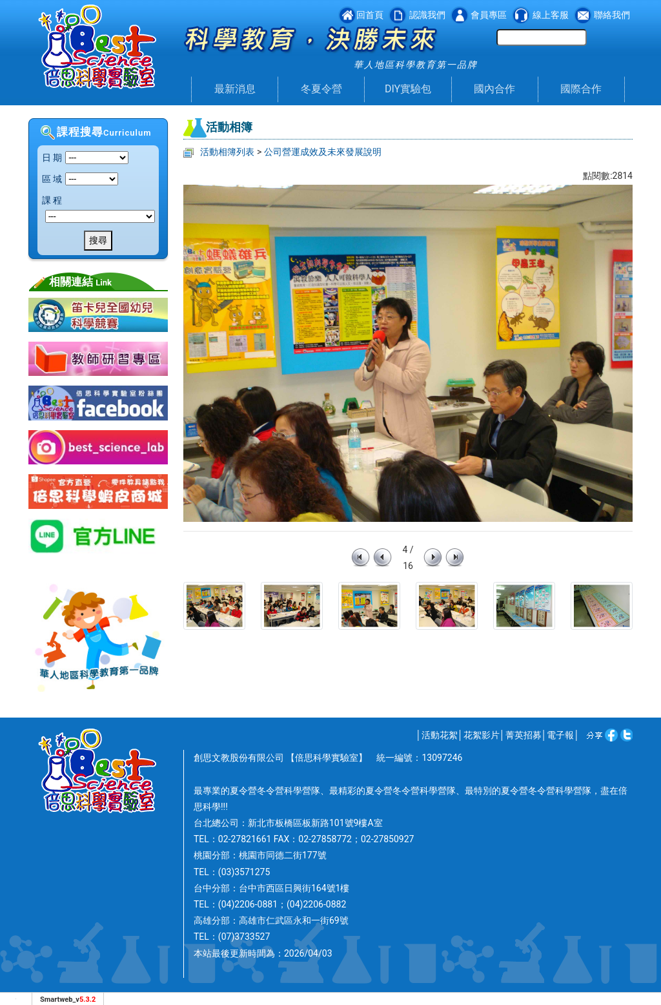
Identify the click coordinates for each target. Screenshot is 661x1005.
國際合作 (581, 89)
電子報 (560, 735)
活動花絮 (440, 735)
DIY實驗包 (408, 89)
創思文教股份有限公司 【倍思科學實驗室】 (280, 757)
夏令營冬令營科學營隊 (275, 790)
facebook (609, 734)
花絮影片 (481, 735)
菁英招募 (523, 735)
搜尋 (98, 240)
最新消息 (235, 89)
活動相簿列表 (227, 152)
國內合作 (494, 89)
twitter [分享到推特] (625, 734)
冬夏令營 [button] (321, 89)
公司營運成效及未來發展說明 (322, 152)
